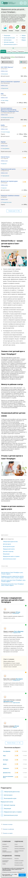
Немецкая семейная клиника (10, 195)
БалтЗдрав (19, 679)
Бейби (3, 125)
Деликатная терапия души (9, 181)
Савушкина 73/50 (16, 632)
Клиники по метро (6, 824)
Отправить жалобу (18, 862)
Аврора (3, 142)
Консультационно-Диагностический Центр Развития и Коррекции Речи (10, 109)
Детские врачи (7, 40)
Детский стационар (9, 42)
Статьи (16, 844)
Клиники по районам (7, 829)
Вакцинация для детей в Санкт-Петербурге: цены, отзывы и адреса (12, 584)
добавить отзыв (4, 71)
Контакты (17, 858)
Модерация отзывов (19, 864)
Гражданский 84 (16, 680)
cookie (11, 874)
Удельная (4, 163)
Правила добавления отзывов (19, 851)
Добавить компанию (19, 846)
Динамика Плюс (8, 701)
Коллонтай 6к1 (16, 613)
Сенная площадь (6, 131)
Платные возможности (7, 858)
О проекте (4, 844)
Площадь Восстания (6, 202)
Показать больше (14, 742)
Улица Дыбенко (5, 148)
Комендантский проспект (8, 117)
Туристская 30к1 (16, 702)
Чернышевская (5, 175)
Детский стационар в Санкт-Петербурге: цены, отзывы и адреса (13, 580)
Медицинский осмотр (9, 549)
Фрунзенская (5, 88)
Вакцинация (7, 35)
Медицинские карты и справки (11, 556)
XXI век (18, 612)
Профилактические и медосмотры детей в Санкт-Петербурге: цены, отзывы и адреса (12, 577)
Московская (5, 74)
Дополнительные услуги (10, 44)
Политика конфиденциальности (6, 851)
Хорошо (22, 875)
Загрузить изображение (20, 848)
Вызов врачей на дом (9, 37)
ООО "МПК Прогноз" (7, 67)
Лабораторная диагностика (10, 541)
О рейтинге (4, 848)
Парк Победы (5, 100)
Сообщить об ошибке (19, 860)
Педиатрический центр (8, 169)
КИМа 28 (15, 727)
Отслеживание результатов (5, 861)
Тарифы (4, 863)
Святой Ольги (5, 157)
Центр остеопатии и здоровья (10, 81)
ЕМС (2, 94)
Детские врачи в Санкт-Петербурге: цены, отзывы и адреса (12, 573)
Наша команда (5, 846)
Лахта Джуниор (18, 631)
